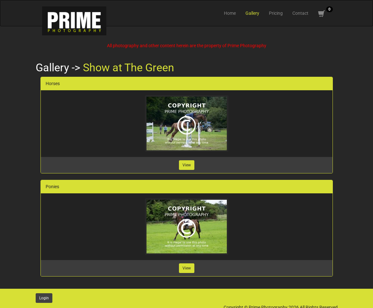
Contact (300, 13)
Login (44, 298)
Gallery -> (59, 67)
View (186, 165)
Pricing (276, 13)
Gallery (252, 13)
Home (230, 13)
